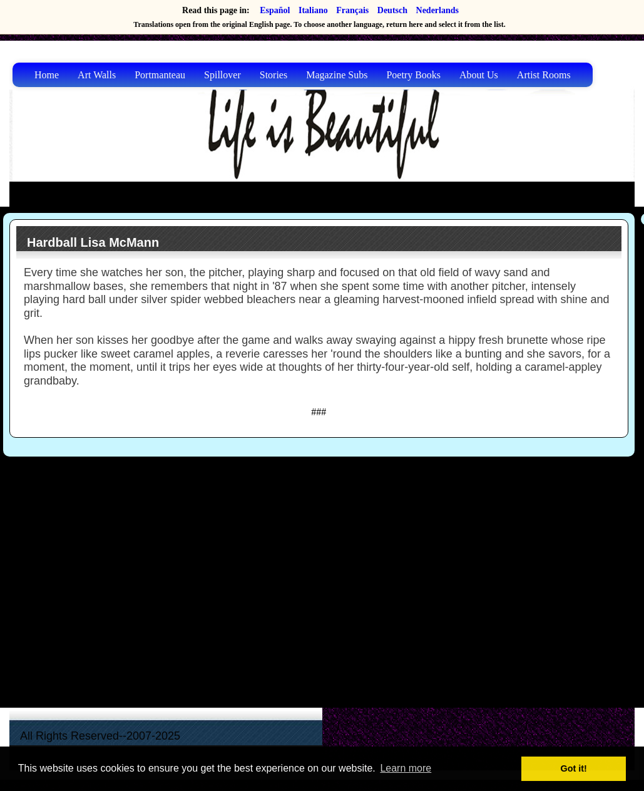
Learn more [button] (405, 768)
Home (46, 75)
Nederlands (437, 10)
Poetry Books (413, 75)
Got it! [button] (574, 768)
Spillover (222, 75)
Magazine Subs (336, 75)
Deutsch (392, 10)
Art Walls (97, 75)
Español (275, 10)
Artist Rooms (544, 75)
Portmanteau (160, 75)
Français (352, 10)
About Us (478, 75)
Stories (273, 75)
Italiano (313, 10)
